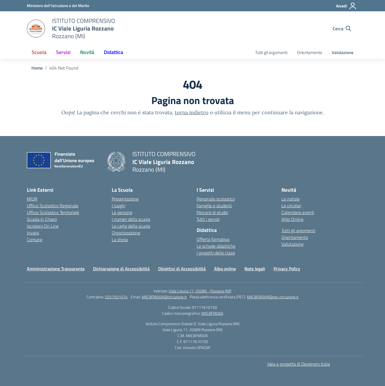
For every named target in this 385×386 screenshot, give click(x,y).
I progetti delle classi (216, 252)
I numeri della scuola (131, 219)
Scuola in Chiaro (42, 219)
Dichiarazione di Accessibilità (121, 268)
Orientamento (309, 52)
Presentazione (125, 198)
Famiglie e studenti (214, 205)
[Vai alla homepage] (36, 28)
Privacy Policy (287, 268)
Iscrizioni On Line (43, 226)
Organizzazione (126, 232)
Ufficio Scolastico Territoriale (53, 212)
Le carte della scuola (131, 226)
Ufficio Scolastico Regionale (52, 205)
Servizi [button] (63, 52)
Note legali (254, 268)
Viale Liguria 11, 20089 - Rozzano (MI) (200, 291)
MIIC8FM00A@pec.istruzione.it (272, 297)
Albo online (225, 268)
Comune (34, 239)
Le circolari (291, 205)
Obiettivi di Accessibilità (182, 268)
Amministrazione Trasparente (56, 268)
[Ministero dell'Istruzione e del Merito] (58, 5)
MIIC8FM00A (212, 313)
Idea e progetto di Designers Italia (298, 364)
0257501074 (116, 297)
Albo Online (292, 219)
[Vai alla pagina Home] (37, 67)
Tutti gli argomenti (271, 52)
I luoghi (118, 205)
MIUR (32, 198)
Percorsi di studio (212, 212)
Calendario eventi (297, 212)
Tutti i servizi (208, 219)
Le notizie (290, 198)
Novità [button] (87, 52)
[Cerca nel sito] (342, 28)
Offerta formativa (213, 239)
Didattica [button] (113, 52)
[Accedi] (346, 6)
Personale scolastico (216, 198)
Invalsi (33, 232)
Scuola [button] (39, 52)
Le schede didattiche (216, 246)
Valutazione (343, 52)
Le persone (122, 212)
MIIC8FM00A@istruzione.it (164, 297)
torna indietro (191, 112)
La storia (120, 239)
